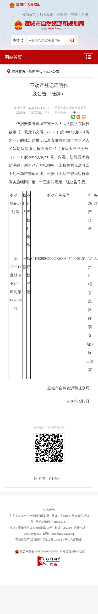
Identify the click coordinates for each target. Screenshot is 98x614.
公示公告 (52, 71)
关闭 (57, 478)
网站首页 (13, 57)
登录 (76, 15)
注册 (85, 15)
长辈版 (64, 15)
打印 (42, 478)
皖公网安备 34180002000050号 (37, 551)
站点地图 (49, 510)
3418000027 (59, 521)
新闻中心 (35, 71)
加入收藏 (48, 15)
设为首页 (31, 15)
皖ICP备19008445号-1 (56, 539)
